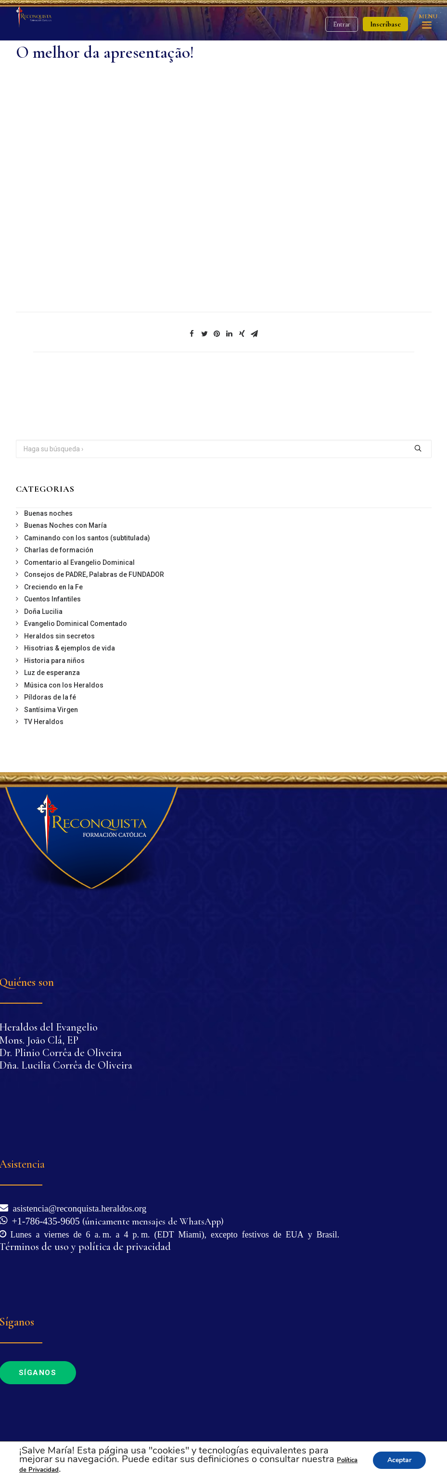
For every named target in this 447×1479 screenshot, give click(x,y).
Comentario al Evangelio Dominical (79, 562)
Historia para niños (54, 660)
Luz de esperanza (52, 672)
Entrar (341, 24)
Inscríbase (385, 24)
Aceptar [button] (399, 1460)
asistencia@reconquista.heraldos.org (77, 1207)
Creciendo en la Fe (53, 587)
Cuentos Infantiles (52, 599)
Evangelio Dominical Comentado (75, 623)
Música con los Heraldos (63, 685)
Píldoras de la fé (50, 697)
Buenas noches (48, 513)
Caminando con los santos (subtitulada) (87, 538)
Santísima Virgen (51, 710)
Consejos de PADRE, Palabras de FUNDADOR (94, 574)
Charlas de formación (58, 550)
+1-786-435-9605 (43, 1220)
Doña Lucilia (43, 611)
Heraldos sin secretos (59, 636)
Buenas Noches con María (65, 525)
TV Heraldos (44, 722)
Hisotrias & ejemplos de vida (69, 648)
